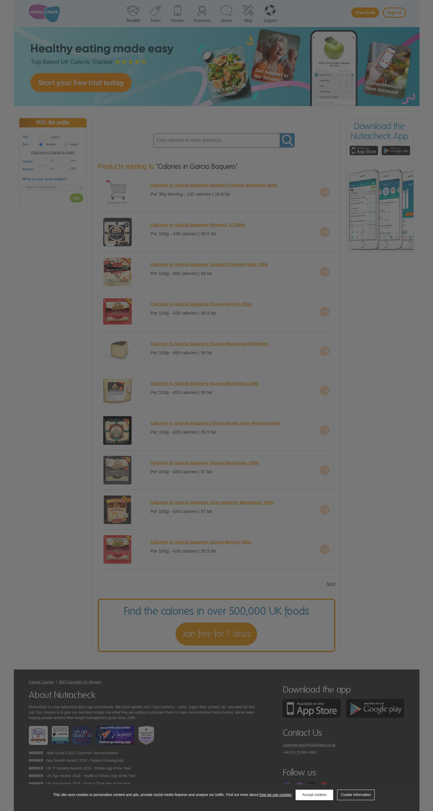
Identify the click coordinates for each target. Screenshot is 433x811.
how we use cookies (275, 795)
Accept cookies (314, 795)
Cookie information (356, 795)
